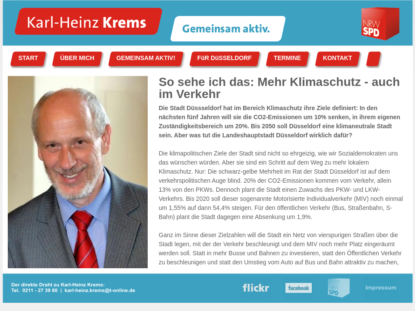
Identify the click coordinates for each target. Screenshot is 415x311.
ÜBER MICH (77, 57)
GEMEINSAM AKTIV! (145, 57)
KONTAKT (337, 57)
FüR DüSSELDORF (224, 57)
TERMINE (287, 57)
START (28, 57)
